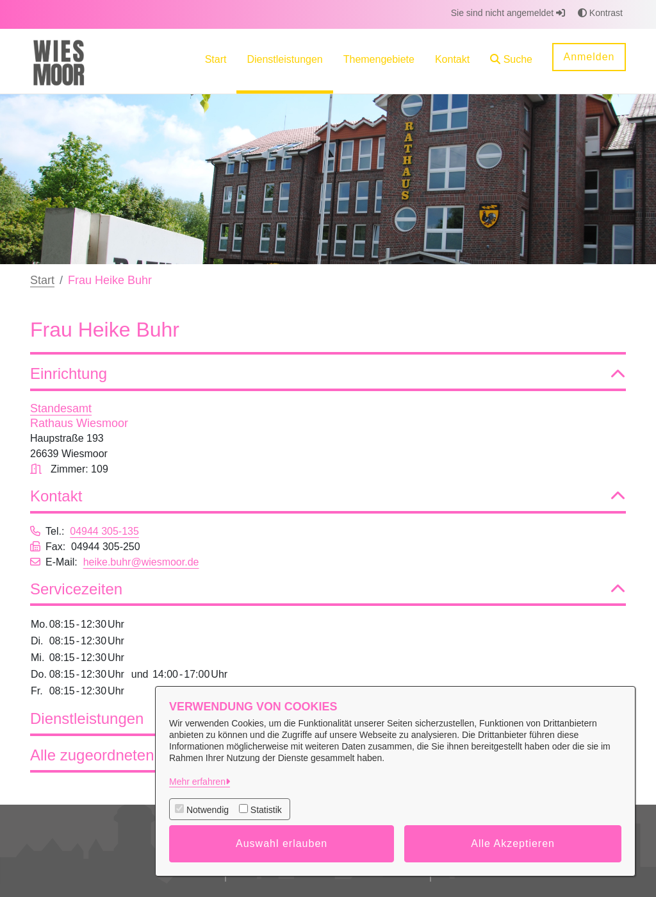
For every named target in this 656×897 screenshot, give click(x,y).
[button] (511, 61)
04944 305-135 (104, 531)
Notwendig (207, 810)
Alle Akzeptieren (513, 843)
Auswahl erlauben (281, 843)
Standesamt (61, 408)
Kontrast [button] (600, 13)
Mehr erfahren (197, 781)
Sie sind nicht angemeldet (508, 13)
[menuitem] (216, 61)
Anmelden (588, 56)
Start (42, 280)
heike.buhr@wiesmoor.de (141, 562)
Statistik (266, 810)
